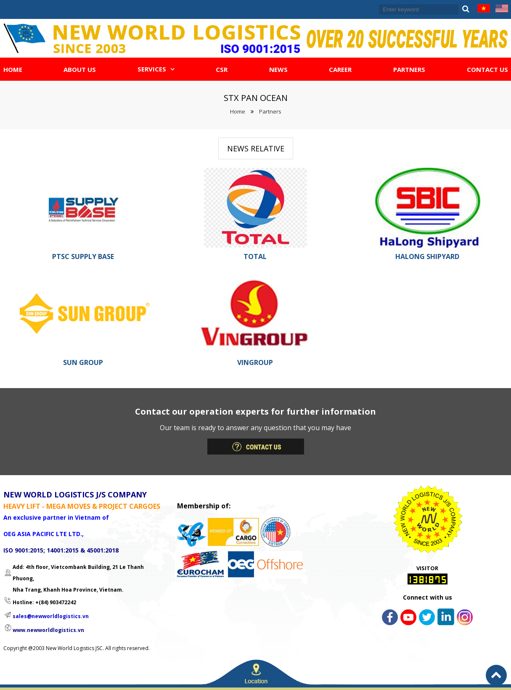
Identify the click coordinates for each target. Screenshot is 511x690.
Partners (270, 111)
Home (237, 111)
